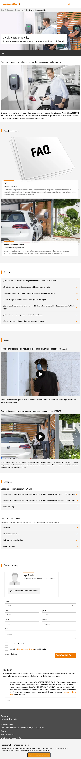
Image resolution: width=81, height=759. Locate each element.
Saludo (7, 601)
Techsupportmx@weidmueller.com (23, 591)
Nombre (7, 611)
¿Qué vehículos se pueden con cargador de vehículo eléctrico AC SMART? (40, 280)
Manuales (40, 527)
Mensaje (7, 629)
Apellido (44, 611)
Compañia (45, 620)
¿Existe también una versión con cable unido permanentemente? (40, 287)
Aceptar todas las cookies (39, 755)
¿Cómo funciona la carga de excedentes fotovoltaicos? (40, 314)
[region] (40, 749)
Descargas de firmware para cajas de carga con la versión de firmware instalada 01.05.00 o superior (40, 494)
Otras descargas (40, 506)
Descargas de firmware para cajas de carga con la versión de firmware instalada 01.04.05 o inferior (40, 500)
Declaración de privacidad (9, 719)
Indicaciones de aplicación (40, 540)
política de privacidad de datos (25, 649)
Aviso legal (4, 716)
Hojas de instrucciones (40, 533)
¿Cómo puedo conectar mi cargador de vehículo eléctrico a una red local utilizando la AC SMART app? (40, 307)
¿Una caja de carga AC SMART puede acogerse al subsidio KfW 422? (40, 293)
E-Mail (6, 620)
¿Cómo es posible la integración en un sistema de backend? (40, 321)
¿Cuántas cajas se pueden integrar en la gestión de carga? (40, 299)
